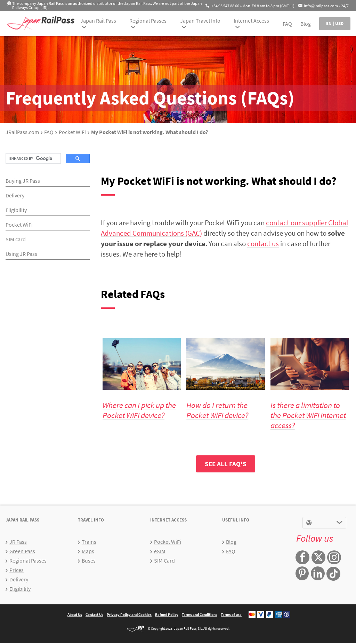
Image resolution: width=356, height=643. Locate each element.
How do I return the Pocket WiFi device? (217, 410)
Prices (16, 569)
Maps (88, 551)
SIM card (16, 239)
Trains (89, 541)
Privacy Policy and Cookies (129, 614)
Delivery (15, 195)
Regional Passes (148, 20)
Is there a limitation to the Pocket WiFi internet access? (308, 415)
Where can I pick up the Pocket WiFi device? (139, 410)
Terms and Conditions (199, 614)
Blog (305, 23)
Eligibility (16, 209)
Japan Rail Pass (98, 20)
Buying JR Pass (23, 180)
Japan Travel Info (200, 20)
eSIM (159, 551)
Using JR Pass (21, 253)
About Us (74, 614)
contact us (263, 243)
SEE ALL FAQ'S (225, 464)
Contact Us (94, 614)
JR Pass (18, 541)
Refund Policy (166, 614)
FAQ (287, 23)
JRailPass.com (22, 131)
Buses (89, 560)
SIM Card (164, 560)
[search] (32, 158)
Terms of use (231, 614)
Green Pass (22, 551)
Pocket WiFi (72, 131)
